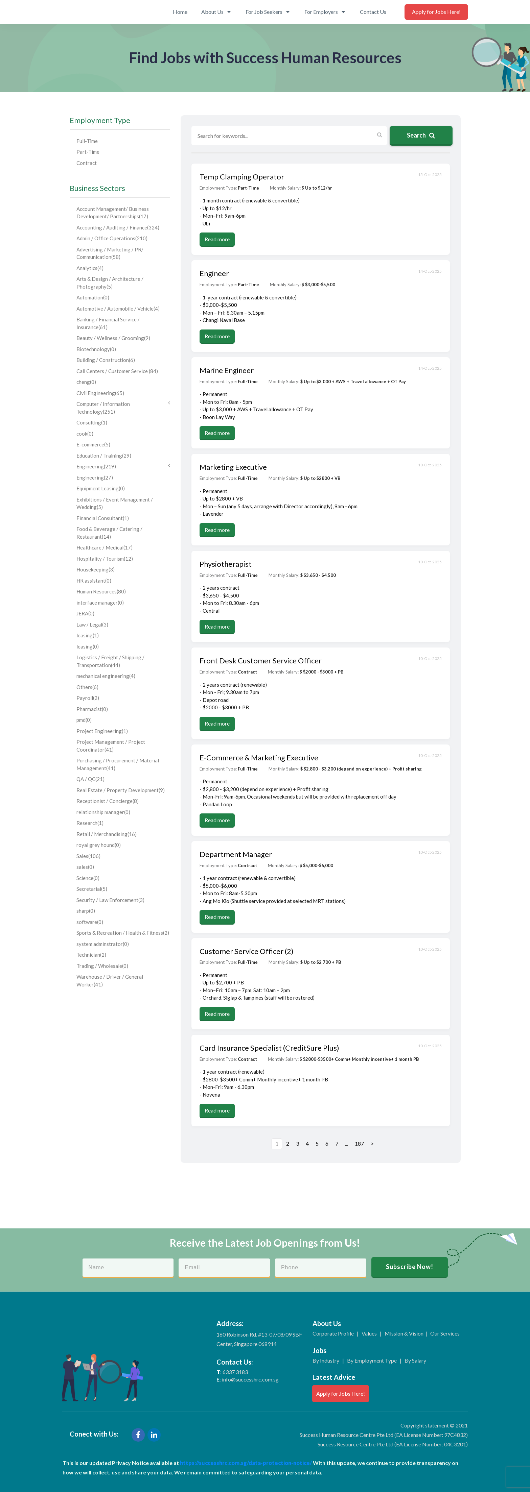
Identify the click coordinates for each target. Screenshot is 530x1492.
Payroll (87, 698)
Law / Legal (92, 624)
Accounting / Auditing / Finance (117, 227)
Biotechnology (96, 349)
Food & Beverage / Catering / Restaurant (109, 533)
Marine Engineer (227, 370)
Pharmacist (92, 709)
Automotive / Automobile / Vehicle (118, 308)
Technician (91, 955)
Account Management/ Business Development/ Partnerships (112, 213)
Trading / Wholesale (102, 966)
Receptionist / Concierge (107, 801)
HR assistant (93, 581)
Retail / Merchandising (106, 834)
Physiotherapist (226, 563)
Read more (217, 239)
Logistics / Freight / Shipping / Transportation (110, 661)
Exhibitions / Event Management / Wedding (114, 503)
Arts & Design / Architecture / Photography (109, 283)
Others (87, 687)
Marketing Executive (233, 466)
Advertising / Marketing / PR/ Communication (109, 253)
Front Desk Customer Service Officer (261, 660)
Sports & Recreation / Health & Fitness (122, 933)
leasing (87, 635)
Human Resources (101, 591)
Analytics (89, 268)
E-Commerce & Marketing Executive (259, 757)
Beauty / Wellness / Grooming (113, 338)
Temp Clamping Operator (242, 176)
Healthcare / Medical (104, 547)
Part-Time (87, 152)
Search (421, 135)
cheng (86, 382)
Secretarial (91, 889)
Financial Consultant (102, 518)
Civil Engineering (100, 393)
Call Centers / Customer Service (117, 371)
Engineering (123, 466)
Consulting (91, 422)
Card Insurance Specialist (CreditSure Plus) (269, 1047)
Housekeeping (95, 569)
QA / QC (90, 779)
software (89, 922)
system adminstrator (102, 944)
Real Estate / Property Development (120, 790)
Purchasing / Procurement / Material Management (117, 764)
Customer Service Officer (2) (247, 951)
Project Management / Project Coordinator (110, 746)
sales (85, 867)
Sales (88, 856)
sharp (85, 911)
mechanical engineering (105, 676)
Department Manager (236, 854)
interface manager (100, 603)
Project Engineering (102, 731)
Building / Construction (105, 360)
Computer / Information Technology (123, 407)
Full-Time (87, 141)
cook (84, 434)
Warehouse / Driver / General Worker (109, 980)
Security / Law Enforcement (110, 900)
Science (87, 878)
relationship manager (103, 812)
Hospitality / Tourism (104, 559)
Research (89, 823)
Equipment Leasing (100, 488)
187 (359, 1143)
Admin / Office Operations (111, 238)
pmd (84, 720)
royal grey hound (98, 845)
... (346, 1143)
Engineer (214, 273)
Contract (86, 163)
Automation (92, 297)
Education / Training (103, 456)
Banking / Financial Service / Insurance (108, 323)
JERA (85, 613)
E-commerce (93, 444)
